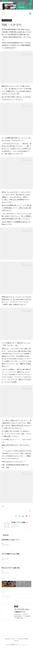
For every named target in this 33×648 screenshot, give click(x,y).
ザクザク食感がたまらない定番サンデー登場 (14, 554)
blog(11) (3, 506)
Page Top (16, 632)
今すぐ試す (21, 7)
